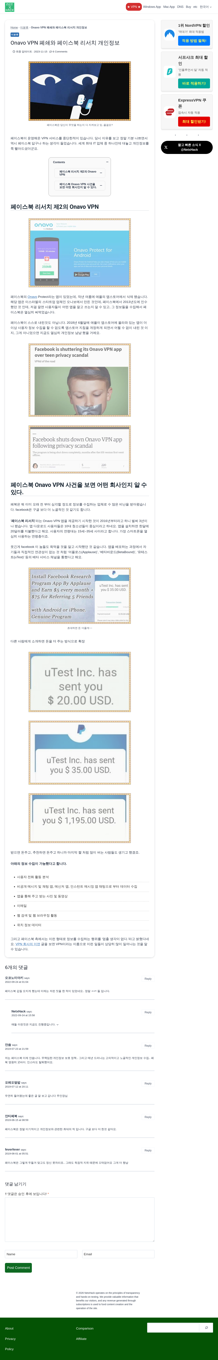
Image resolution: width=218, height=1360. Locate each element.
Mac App (169, 7)
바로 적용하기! (194, 83)
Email (88, 1254)
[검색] (206, 1328)
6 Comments (60, 51)
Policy (9, 1349)
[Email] (118, 1254)
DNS (180, 7)
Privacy (10, 1339)
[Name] (41, 1254)
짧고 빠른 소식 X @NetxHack (182, 147)
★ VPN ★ (134, 7)
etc (195, 7)
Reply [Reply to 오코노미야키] (148, 978)
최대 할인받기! (194, 121)
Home (14, 27)
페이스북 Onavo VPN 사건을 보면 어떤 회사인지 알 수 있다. (78, 186)
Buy (188, 7)
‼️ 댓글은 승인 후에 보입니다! (27, 1194)
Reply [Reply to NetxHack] (148, 1012)
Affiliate (81, 1339)
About (9, 1328)
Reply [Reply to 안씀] (148, 1045)
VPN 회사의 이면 (27, 944)
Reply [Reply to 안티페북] (148, 1117)
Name (11, 1254)
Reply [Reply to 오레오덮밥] (148, 1083)
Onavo (32, 297)
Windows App (152, 7)
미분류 (24, 27)
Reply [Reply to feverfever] (148, 1150)
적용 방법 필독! (194, 41)
